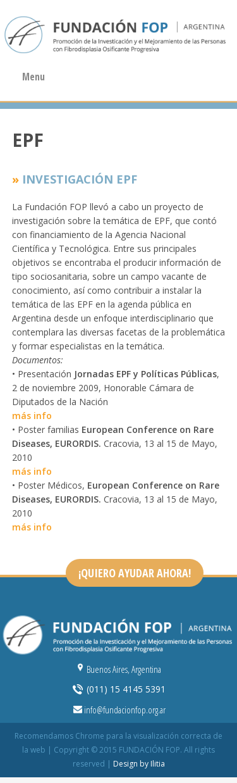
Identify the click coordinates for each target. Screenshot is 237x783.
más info (32, 416)
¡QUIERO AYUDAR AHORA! (134, 572)
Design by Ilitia (139, 763)
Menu (33, 77)
